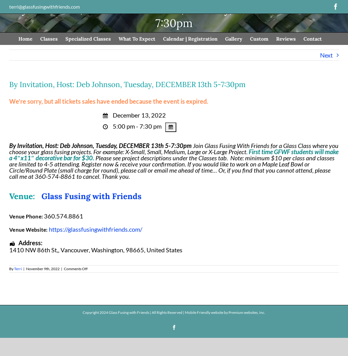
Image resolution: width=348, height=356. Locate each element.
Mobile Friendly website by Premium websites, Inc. (225, 312)
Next (326, 55)
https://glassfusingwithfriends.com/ (95, 229)
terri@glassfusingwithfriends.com (44, 7)
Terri (18, 268)
